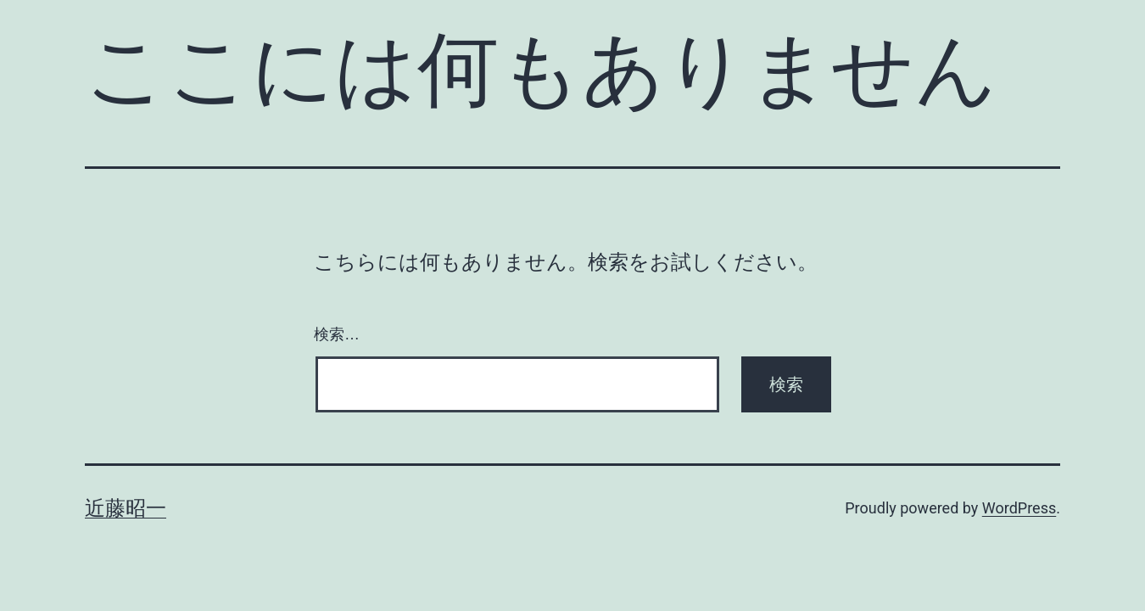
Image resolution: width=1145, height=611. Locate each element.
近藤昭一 (125, 508)
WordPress (1019, 508)
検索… (337, 334)
